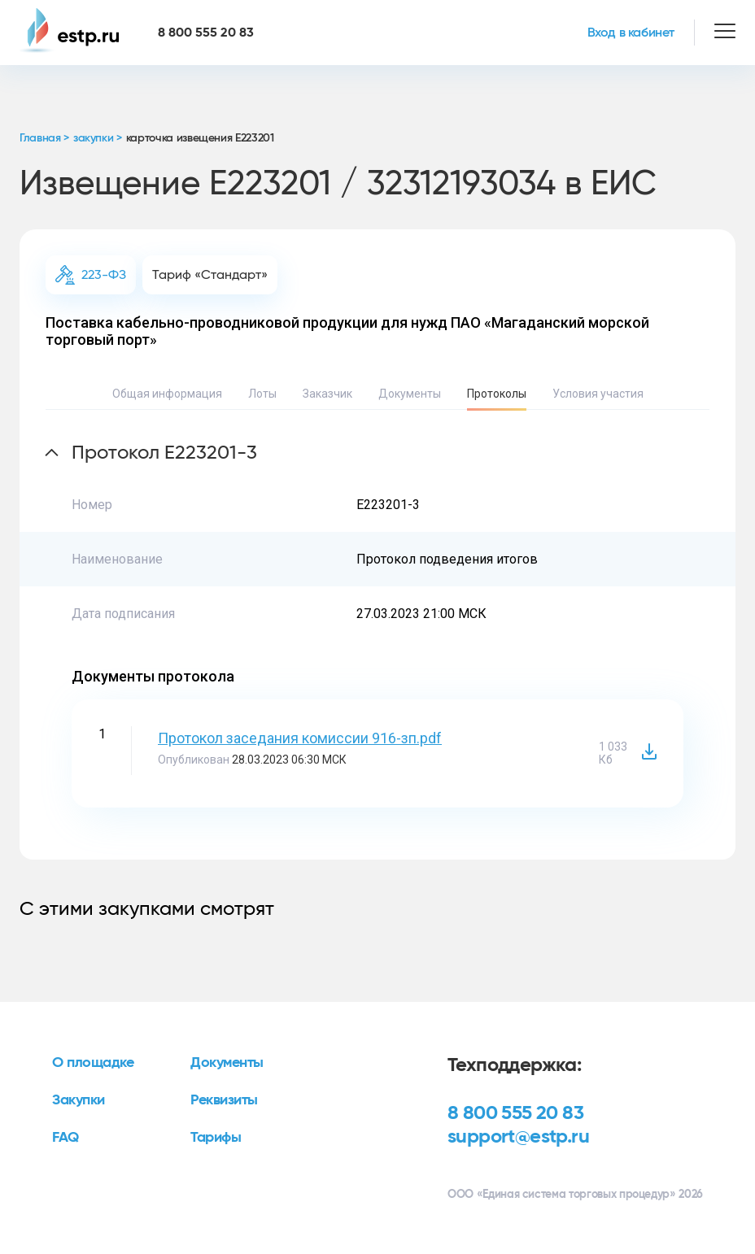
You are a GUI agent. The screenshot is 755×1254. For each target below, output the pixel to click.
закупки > (97, 138)
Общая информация (167, 393)
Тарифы (215, 1137)
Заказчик (327, 393)
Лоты (262, 393)
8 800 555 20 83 (515, 1113)
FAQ (65, 1137)
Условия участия (598, 393)
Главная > (44, 138)
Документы (409, 393)
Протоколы (496, 393)
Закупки (78, 1100)
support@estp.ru (518, 1137)
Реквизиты (224, 1100)
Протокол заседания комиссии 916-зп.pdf (300, 738)
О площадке (93, 1063)
